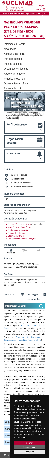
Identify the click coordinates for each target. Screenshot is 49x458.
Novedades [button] (10, 49)
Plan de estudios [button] (13, 64)
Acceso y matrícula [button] (14, 54)
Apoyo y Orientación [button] (15, 74)
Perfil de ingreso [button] (13, 59)
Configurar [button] (29, 452)
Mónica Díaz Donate (16, 233)
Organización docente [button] (16, 69)
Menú (40, 9)
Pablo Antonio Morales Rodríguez (22, 238)
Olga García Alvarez (16, 236)
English (42, 5)
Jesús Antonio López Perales (20, 227)
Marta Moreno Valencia (18, 230)
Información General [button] (15, 44)
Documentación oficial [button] (16, 83)
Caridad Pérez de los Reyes (19, 224)
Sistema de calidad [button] (14, 88)
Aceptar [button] (29, 443)
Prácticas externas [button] (14, 79)
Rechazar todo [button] (29, 447)
